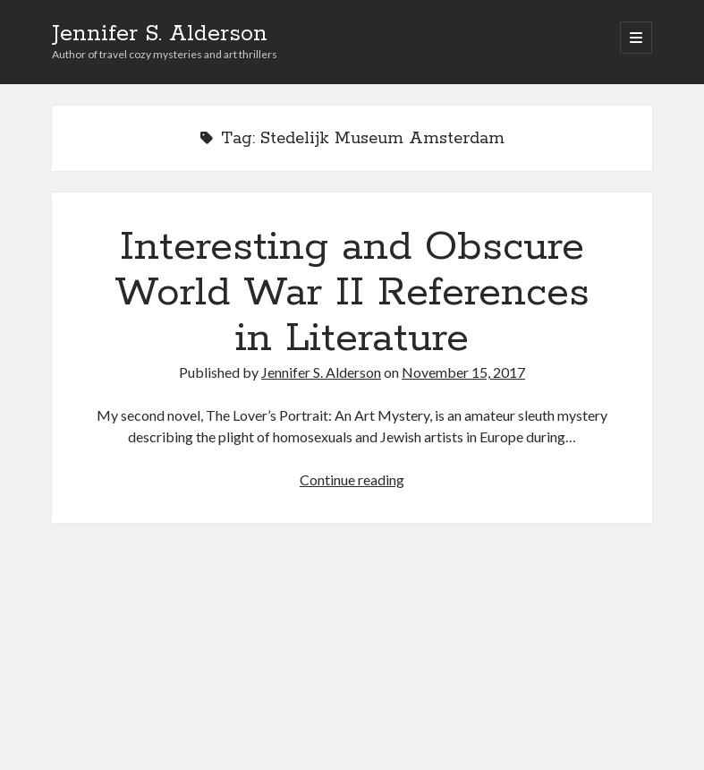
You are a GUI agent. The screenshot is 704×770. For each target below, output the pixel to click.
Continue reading (352, 479)
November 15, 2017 (463, 372)
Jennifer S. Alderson (159, 34)
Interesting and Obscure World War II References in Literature (352, 292)
